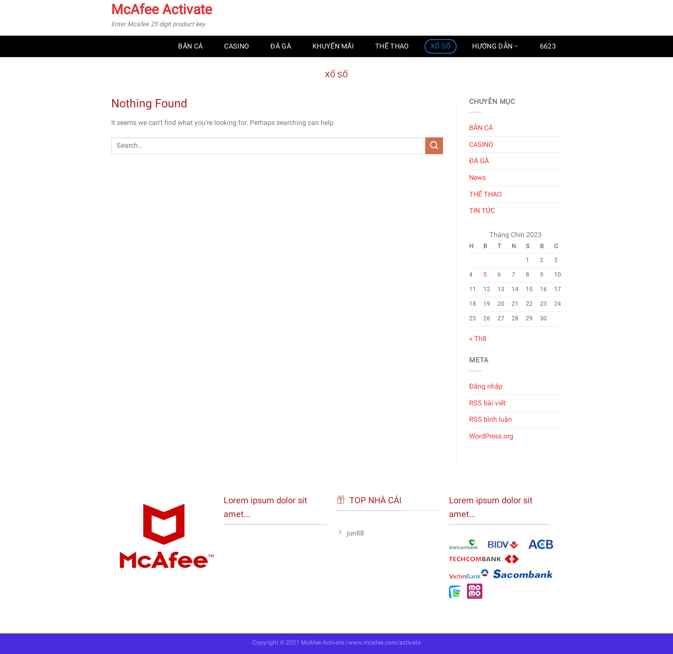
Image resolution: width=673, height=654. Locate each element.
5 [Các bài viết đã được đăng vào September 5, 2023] (484, 274)
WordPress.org (491, 436)
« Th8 (477, 339)
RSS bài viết (487, 403)
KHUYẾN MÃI (333, 46)
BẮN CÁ (190, 46)
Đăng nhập (486, 386)
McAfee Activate (161, 9)
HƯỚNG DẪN (495, 46)
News (477, 177)
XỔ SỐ (440, 46)
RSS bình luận (490, 419)
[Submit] (434, 145)
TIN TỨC (482, 211)
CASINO (236, 46)
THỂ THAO (392, 46)
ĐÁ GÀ (280, 46)
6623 (548, 46)
